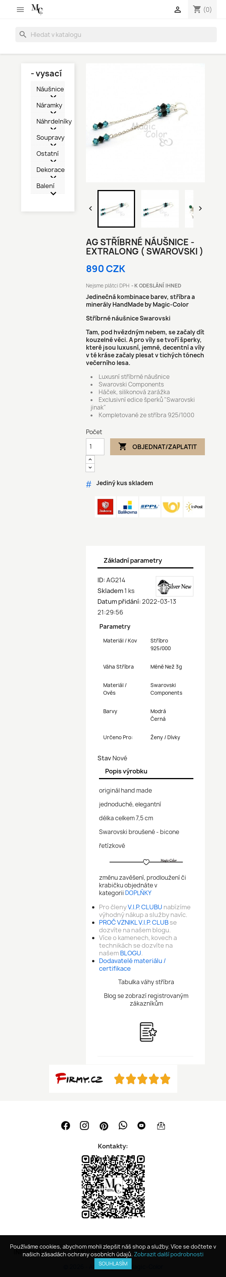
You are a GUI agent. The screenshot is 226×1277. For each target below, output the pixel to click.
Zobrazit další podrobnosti (168, 1254)
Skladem (110, 591)
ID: (101, 580)
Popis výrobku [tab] (126, 771)
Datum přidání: (119, 601)
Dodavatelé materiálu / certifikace (132, 965)
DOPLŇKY (138, 893)
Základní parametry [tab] (133, 560)
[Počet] (95, 446)
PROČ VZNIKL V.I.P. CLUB (133, 922)
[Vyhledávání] (116, 34)
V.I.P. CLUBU (145, 907)
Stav (104, 758)
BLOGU (130, 953)
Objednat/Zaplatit (157, 447)
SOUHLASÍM (113, 1263)
